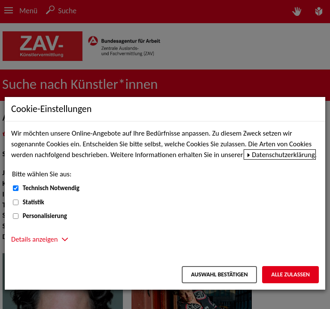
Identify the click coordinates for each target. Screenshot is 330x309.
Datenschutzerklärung (283, 154)
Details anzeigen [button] (34, 239)
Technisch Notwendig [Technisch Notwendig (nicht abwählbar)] (51, 188)
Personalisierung (45, 216)
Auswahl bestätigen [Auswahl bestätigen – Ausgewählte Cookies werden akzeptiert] (219, 274)
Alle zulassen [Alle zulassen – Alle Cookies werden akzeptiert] (290, 274)
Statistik (33, 202)
